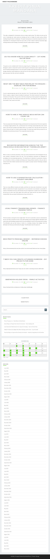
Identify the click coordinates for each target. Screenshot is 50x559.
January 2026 (7, 382)
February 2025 (7, 414)
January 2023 (7, 485)
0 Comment (35, 30)
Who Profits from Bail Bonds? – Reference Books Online (25, 240)
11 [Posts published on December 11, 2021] (36, 348)
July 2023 (6, 468)
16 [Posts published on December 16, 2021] (23, 350)
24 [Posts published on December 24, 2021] (29, 353)
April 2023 (6, 477)
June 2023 (6, 471)
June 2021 (6, 540)
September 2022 (7, 497)
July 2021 (6, 537)
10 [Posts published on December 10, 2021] (29, 348)
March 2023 (6, 480)
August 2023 (7, 465)
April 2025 (6, 408)
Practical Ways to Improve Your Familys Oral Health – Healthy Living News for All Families (24, 332)
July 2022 (6, 503)
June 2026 (6, 368)
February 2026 (7, 379)
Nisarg (37, 556)
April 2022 (6, 511)
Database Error (25, 27)
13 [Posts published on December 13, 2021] (4, 350)
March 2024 (6, 445)
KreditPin (27, 30)
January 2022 (7, 520)
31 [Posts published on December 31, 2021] (29, 355)
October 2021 (7, 528)
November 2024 (7, 422)
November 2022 (7, 491)
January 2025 (7, 416)
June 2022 (6, 505)
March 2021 (6, 548)
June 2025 (6, 402)
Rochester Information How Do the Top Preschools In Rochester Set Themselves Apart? (25, 146)
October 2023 (7, 460)
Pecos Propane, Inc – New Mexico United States (14, 321)
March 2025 (6, 411)
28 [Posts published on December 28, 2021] (10, 355)
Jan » (7, 357)
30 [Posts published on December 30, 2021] (23, 355)
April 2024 (6, 442)
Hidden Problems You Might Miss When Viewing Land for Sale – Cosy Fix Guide (21, 329)
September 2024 (7, 428)
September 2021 (7, 531)
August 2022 (7, 500)
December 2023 (7, 454)
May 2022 (6, 508)
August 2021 (7, 534)
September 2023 (7, 462)
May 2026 (6, 371)
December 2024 (7, 419)
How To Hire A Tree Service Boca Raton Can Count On (25, 115)
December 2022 (7, 488)
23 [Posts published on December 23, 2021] (23, 353)
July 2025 (6, 399)
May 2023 (6, 474)
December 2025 (7, 385)
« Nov (4, 357)
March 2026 (6, 376)
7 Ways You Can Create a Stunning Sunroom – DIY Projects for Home (25, 260)
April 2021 (6, 546)
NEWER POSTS (25, 302)
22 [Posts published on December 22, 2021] (17, 353)
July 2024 (6, 434)
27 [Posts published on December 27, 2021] (4, 355)
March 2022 (6, 514)
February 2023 (7, 482)
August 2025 (7, 396)
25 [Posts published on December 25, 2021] (36, 353)
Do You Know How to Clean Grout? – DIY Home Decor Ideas (25, 57)
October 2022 (7, 494)
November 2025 (7, 388)
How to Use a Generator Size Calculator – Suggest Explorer (25, 178)
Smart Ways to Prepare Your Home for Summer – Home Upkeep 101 (19, 323)
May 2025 (6, 405)
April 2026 (6, 373)
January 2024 (7, 451)
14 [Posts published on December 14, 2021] (10, 350)
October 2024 (7, 425)
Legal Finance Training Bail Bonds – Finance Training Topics (25, 209)
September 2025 (7, 394)
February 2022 (7, 517)
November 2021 (7, 525)
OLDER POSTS (25, 298)
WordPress (28, 556)
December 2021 (7, 523)
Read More (25, 45)
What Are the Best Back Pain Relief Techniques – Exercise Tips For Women (25, 84)
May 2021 (6, 543)
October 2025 (7, 391)
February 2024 (7, 448)
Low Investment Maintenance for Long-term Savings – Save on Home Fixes (20, 326)
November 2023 (7, 457)
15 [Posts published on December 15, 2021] (17, 350)
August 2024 (7, 431)
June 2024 (6, 437)
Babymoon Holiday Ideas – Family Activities (25, 279)
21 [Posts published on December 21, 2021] (10, 353)
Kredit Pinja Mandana (10, 1)
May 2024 (6, 439)
